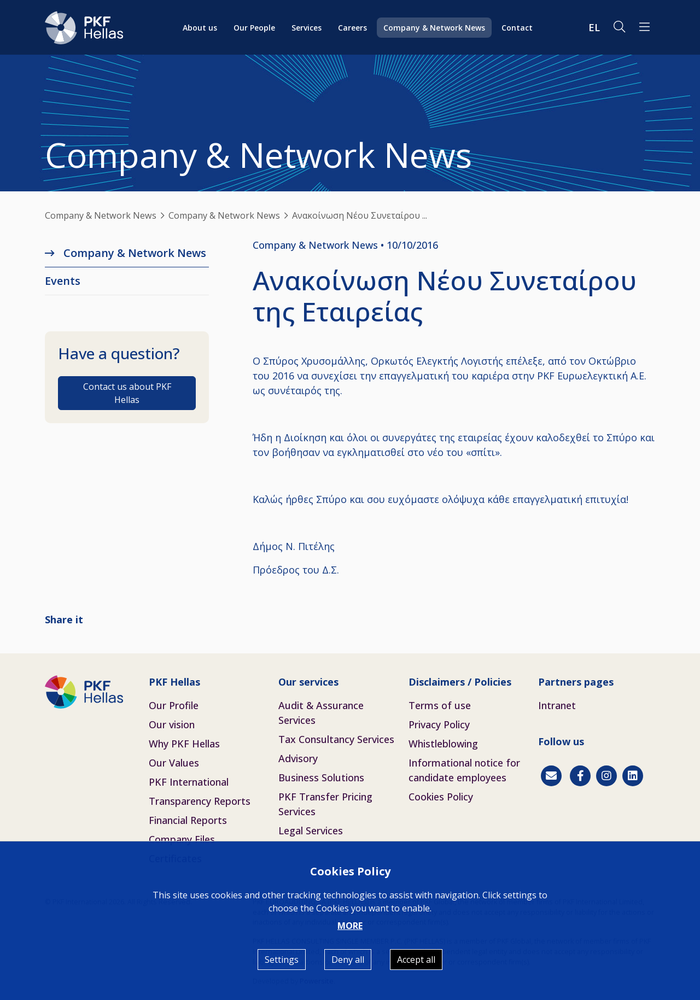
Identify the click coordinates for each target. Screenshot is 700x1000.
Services (306, 27)
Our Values (174, 762)
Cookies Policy (441, 796)
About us (200, 27)
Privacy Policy (439, 724)
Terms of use (440, 705)
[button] (644, 27)
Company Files (182, 839)
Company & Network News (434, 27)
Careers (352, 27)
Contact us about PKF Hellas (127, 393)
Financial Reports (188, 820)
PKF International (189, 781)
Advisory (298, 758)
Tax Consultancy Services (336, 739)
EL (594, 27)
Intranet (557, 705)
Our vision (172, 724)
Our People (254, 27)
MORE (350, 926)
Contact (517, 27)
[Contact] (551, 775)
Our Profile (174, 705)
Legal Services (310, 830)
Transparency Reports (199, 801)
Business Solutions (321, 777)
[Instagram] (606, 775)
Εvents (62, 280)
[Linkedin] (632, 775)
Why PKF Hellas (184, 743)
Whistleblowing (443, 743)
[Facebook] (580, 775)
